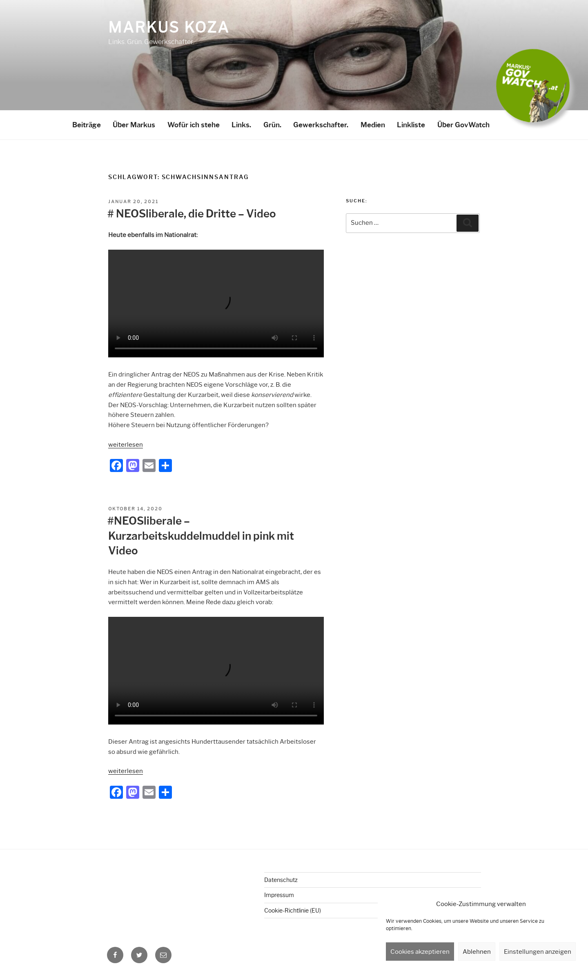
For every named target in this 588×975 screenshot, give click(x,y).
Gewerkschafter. (320, 125)
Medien (373, 125)
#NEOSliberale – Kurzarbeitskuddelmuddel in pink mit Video (200, 535)
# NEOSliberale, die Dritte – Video (191, 213)
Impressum (279, 895)
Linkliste (411, 125)
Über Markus (134, 125)
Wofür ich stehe (193, 125)
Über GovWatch (463, 125)
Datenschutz (281, 880)
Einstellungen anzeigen (537, 951)
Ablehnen (477, 951)
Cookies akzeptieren (420, 951)
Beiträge (86, 125)
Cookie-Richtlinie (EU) (292, 910)
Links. (241, 125)
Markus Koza (168, 27)
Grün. (272, 125)
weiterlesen (125, 444)
